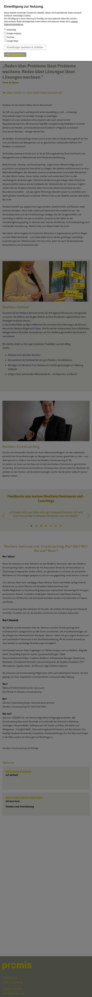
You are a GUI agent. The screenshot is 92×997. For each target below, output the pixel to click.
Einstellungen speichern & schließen (25, 47)
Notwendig (10, 29)
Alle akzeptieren (15, 54)
